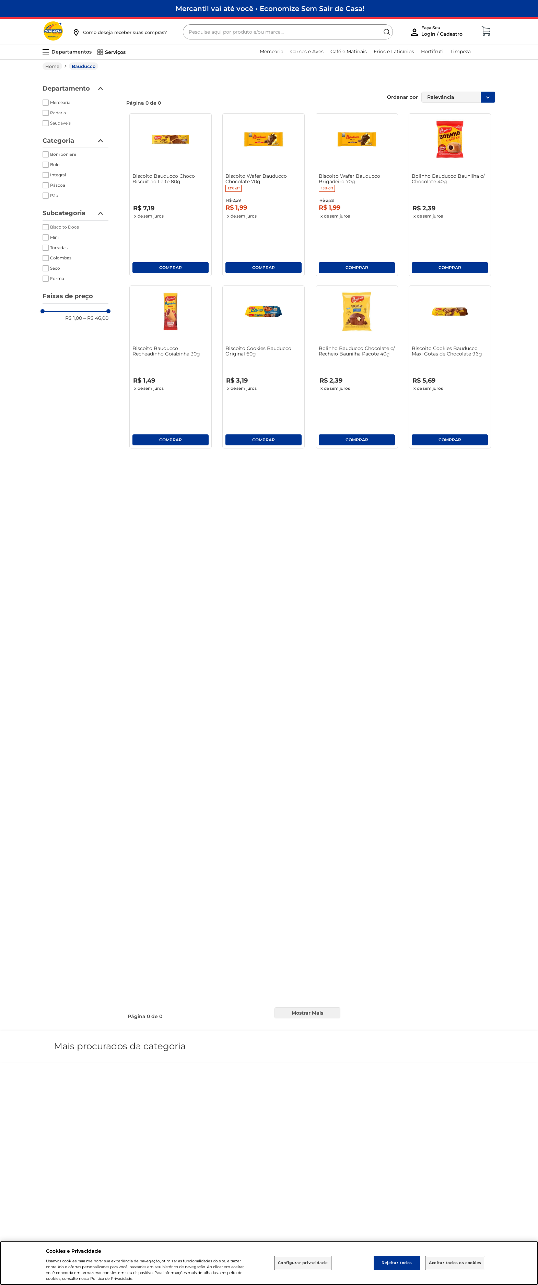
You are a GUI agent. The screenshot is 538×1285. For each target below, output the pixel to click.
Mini (54, 220)
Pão (54, 178)
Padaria (58, 95)
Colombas (60, 240)
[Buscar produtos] (292, 15)
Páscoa (57, 168)
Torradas (59, 230)
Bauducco (83, 49)
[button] (119, 15)
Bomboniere (63, 137)
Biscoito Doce (64, 209)
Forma (57, 261)
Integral (58, 157)
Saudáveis (60, 105)
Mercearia (60, 85)
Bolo (55, 147)
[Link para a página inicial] (52, 49)
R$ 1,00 (73, 301)
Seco (55, 251)
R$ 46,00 (95, 301)
